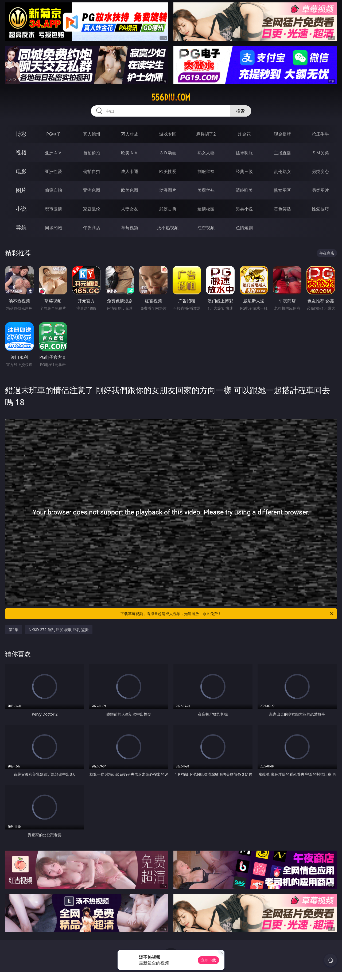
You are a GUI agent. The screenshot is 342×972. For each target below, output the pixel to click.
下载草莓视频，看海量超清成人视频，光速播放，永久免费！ (227, 613)
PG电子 (53, 134)
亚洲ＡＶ (53, 153)
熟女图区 (282, 190)
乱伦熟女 (282, 171)
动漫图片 (167, 190)
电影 (21, 171)
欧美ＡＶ (129, 153)
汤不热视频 (167, 227)
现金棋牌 (282, 134)
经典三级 (244, 171)
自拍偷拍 (91, 153)
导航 (21, 227)
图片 (21, 190)
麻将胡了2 (206, 134)
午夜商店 (91, 227)
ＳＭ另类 (320, 153)
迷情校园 (206, 209)
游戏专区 (167, 134)
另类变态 (320, 171)
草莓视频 (129, 227)
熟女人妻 (206, 153)
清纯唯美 (244, 190)
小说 (21, 208)
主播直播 (282, 153)
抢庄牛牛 (320, 134)
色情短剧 (244, 227)
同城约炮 (53, 227)
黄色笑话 (282, 209)
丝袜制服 (244, 153)
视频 (21, 152)
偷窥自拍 (53, 190)
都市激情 (53, 209)
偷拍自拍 (91, 171)
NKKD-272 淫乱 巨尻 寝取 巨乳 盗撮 (59, 629)
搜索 (240, 111)
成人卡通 (129, 171)
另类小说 (244, 209)
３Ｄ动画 (167, 153)
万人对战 (129, 134)
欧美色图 (129, 190)
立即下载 (208, 960)
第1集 (13, 629)
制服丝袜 (206, 171)
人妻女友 (129, 209)
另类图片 (320, 190)
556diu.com (170, 97)
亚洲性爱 (53, 171)
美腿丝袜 (206, 190)
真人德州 (91, 134)
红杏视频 (206, 227)
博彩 (21, 133)
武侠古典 (167, 209)
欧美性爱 (167, 171)
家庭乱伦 (91, 209)
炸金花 (244, 134)
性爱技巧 (320, 209)
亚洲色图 (91, 190)
